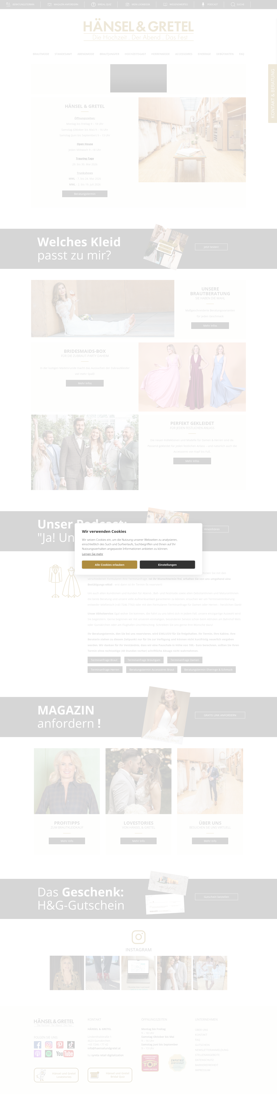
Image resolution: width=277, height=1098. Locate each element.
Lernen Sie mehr (92, 554)
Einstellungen (167, 564)
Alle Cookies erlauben (109, 564)
